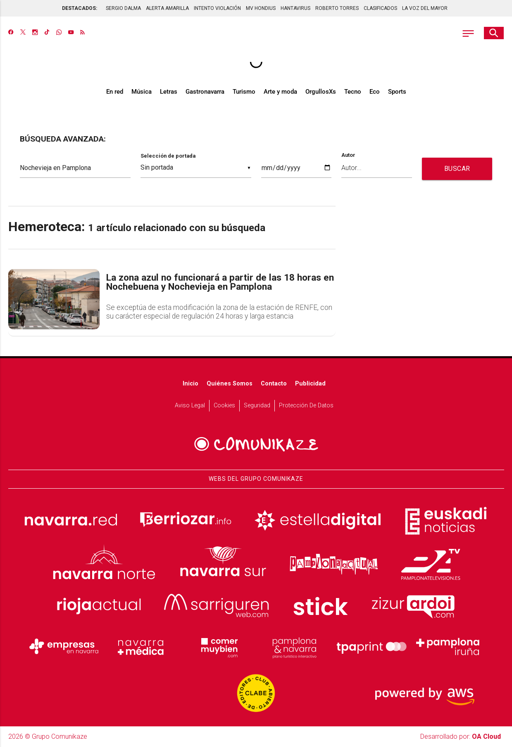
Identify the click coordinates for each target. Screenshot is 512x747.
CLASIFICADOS (380, 8)
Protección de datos (306, 405)
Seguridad (257, 405)
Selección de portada (168, 156)
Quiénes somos (229, 383)
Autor (348, 155)
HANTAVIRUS (295, 8)
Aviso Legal (190, 405)
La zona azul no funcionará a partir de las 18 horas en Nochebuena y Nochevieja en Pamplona (220, 282)
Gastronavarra (205, 91)
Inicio (190, 383)
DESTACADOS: (79, 8)
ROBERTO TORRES (337, 8)
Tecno (352, 91)
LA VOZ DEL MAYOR (425, 8)
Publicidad (310, 383)
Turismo (244, 91)
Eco (374, 91)
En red (114, 91)
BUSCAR (457, 169)
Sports (397, 91)
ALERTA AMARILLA (167, 8)
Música (141, 91)
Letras (168, 91)
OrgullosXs (320, 91)
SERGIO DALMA (123, 8)
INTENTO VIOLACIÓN (217, 8)
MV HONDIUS (261, 8)
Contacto (274, 383)
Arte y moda (280, 91)
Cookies (224, 405)
